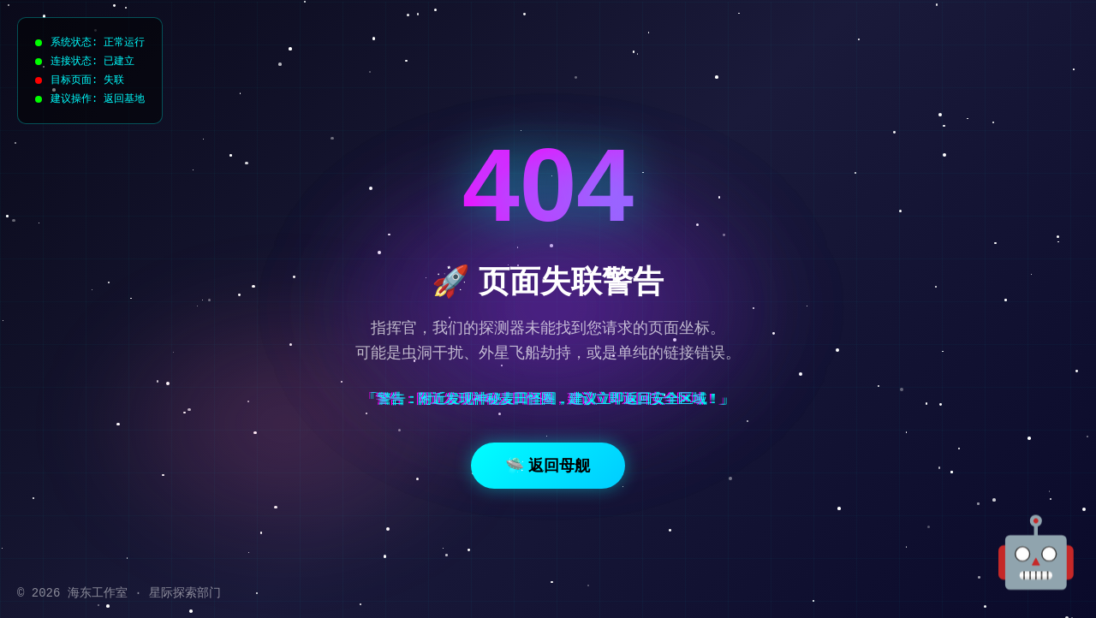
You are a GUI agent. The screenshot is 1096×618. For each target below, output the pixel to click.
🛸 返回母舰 (547, 465)
